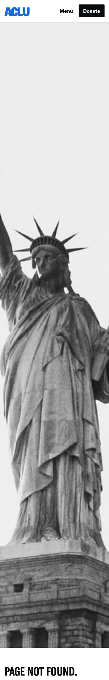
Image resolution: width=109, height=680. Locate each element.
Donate (91, 11)
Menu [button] (66, 11)
